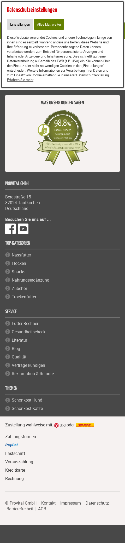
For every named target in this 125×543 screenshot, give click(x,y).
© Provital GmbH (21, 503)
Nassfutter (21, 255)
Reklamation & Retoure (33, 373)
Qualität (19, 357)
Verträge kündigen (28, 365)
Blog (16, 348)
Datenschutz (97, 503)
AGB (42, 509)
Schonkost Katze (27, 408)
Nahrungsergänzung (30, 280)
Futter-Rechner (25, 323)
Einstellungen (20, 24)
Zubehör (19, 288)
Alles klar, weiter (49, 24)
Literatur (19, 340)
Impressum (70, 503)
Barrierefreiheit (20, 509)
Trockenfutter (24, 297)
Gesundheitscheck (28, 332)
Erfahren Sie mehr (20, 79)
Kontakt (48, 503)
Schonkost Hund (27, 400)
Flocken (19, 263)
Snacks (18, 272)
